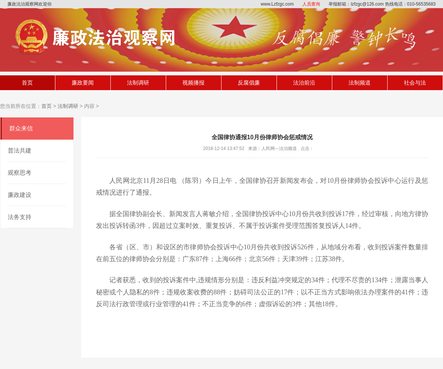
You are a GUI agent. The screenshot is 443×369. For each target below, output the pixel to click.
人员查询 (311, 4)
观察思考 (19, 173)
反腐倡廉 (249, 82)
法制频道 (359, 82)
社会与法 (415, 82)
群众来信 (21, 128)
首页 (27, 82)
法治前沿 (304, 82)
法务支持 (19, 217)
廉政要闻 (83, 82)
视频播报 (193, 82)
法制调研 (138, 82)
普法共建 (19, 150)
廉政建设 (19, 195)
